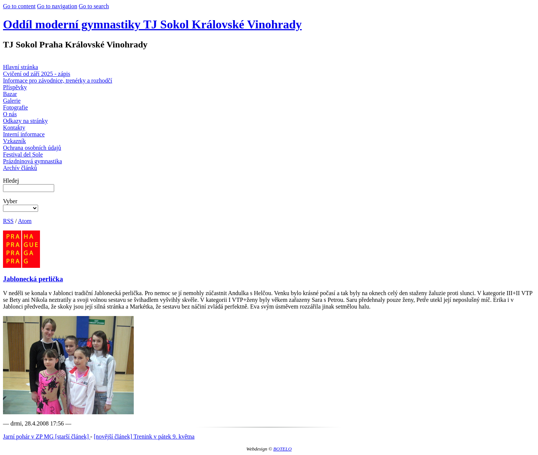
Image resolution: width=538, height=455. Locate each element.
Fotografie (15, 107)
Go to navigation (57, 6)
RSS (8, 221)
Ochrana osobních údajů (32, 148)
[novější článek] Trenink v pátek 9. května (144, 436)
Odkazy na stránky (25, 121)
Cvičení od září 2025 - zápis (36, 74)
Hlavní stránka (20, 67)
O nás (10, 114)
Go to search (94, 6)
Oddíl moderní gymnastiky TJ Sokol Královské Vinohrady (152, 24)
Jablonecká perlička (33, 279)
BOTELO (282, 449)
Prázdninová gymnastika (32, 161)
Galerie (12, 101)
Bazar (10, 94)
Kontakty (14, 127)
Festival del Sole (23, 154)
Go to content (19, 6)
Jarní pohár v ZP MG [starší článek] (46, 436)
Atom (24, 221)
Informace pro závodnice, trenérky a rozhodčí (57, 80)
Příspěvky (15, 87)
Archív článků (20, 168)
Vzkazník (14, 141)
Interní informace (24, 134)
